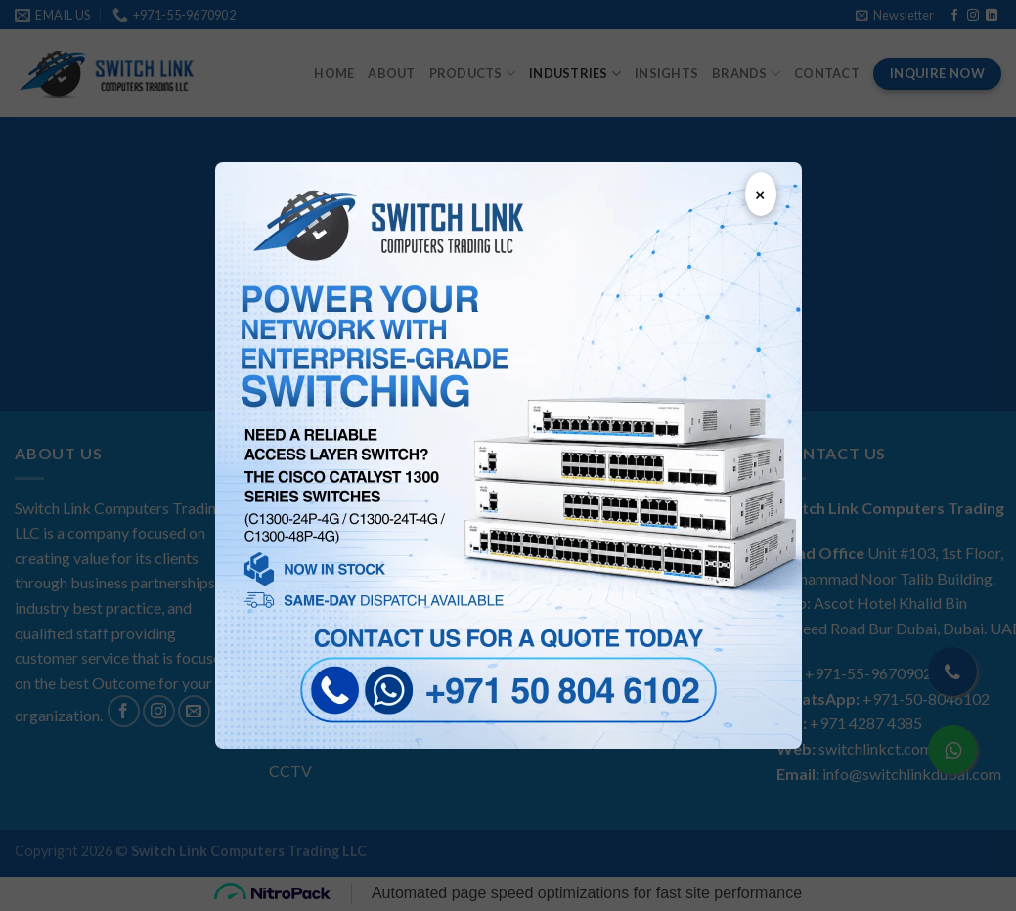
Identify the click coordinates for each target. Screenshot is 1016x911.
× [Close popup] (760, 194)
